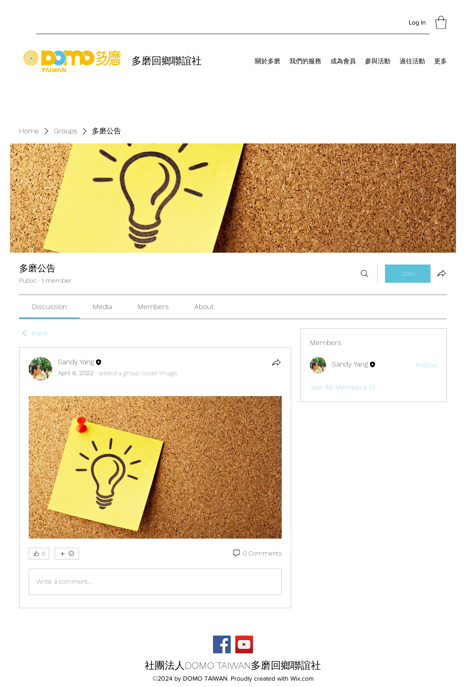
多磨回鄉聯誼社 (167, 60)
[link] (49, 306)
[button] (441, 22)
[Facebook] (222, 644)
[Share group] (441, 273)
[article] (155, 477)
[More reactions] (67, 554)
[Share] (276, 362)
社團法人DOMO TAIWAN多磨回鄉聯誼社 (233, 665)
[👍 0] (39, 554)
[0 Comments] (257, 553)
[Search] (364, 274)
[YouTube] (244, 644)
